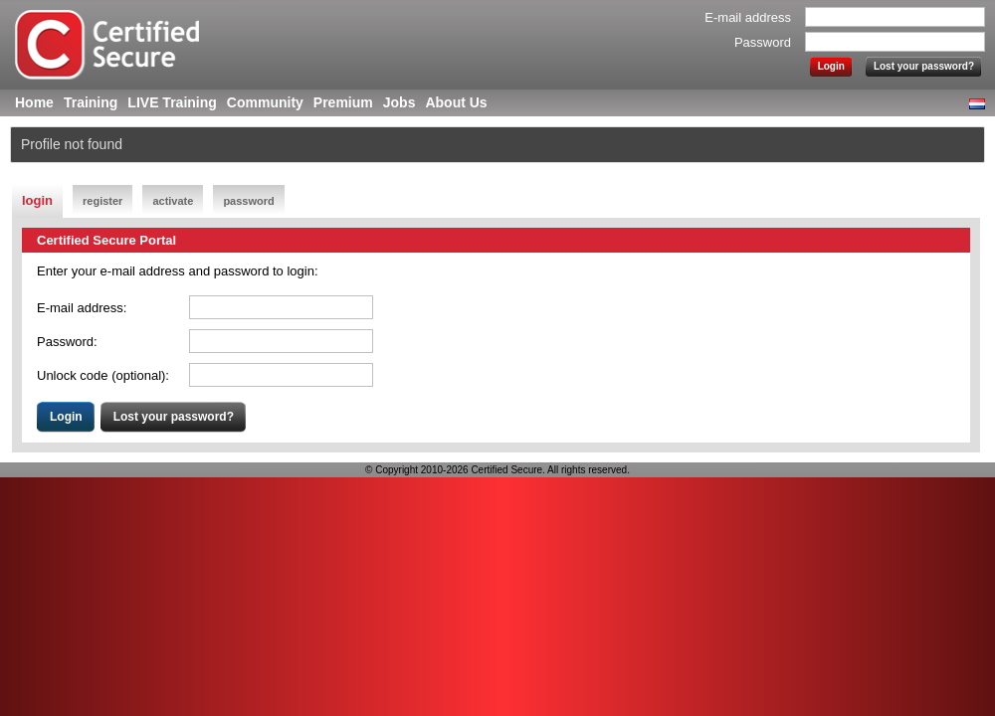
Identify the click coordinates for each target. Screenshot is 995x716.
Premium (343, 102)
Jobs (399, 102)
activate (172, 201)
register (102, 201)
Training (90, 102)
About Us (456, 102)
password (248, 201)
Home (34, 102)
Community (265, 102)
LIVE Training (171, 102)
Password (762, 42)
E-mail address (747, 17)
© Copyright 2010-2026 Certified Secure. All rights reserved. (497, 469)
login (37, 200)
